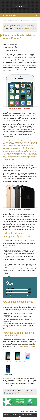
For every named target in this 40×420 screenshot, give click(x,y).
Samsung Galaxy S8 (8, 374)
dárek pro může (28, 392)
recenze (5, 20)
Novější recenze (24, 411)
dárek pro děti (12, 393)
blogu (8, 385)
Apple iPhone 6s (8, 361)
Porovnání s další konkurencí (11, 50)
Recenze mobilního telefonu (11, 44)
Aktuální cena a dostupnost (10, 49)
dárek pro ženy (15, 392)
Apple (21, 380)
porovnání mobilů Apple (30, 28)
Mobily (8, 409)
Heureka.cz (7, 315)
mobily (10, 20)
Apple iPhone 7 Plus (17, 361)
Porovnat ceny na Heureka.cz (15, 108)
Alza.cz (6, 318)
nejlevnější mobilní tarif (28, 327)
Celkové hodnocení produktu (11, 47)
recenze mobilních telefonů (28, 346)
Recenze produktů (9, 15)
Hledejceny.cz (8, 321)
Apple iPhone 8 (27, 361)
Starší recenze (33, 411)
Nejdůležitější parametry (10, 46)
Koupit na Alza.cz (28, 108)
